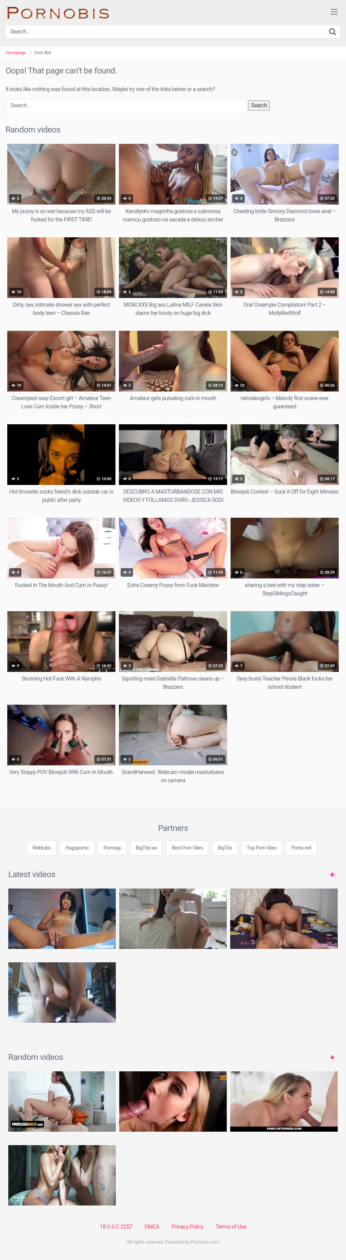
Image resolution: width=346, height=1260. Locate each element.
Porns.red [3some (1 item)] (301, 848)
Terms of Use (231, 1226)
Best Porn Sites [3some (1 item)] (187, 848)
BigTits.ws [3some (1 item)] (146, 848)
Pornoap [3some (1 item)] (112, 848)
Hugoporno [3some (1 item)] (76, 848)
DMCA (151, 1226)
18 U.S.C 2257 (116, 1226)
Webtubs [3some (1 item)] (41, 848)
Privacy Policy (188, 1226)
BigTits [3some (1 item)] (225, 848)
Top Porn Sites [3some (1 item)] (262, 848)
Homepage (16, 52)
